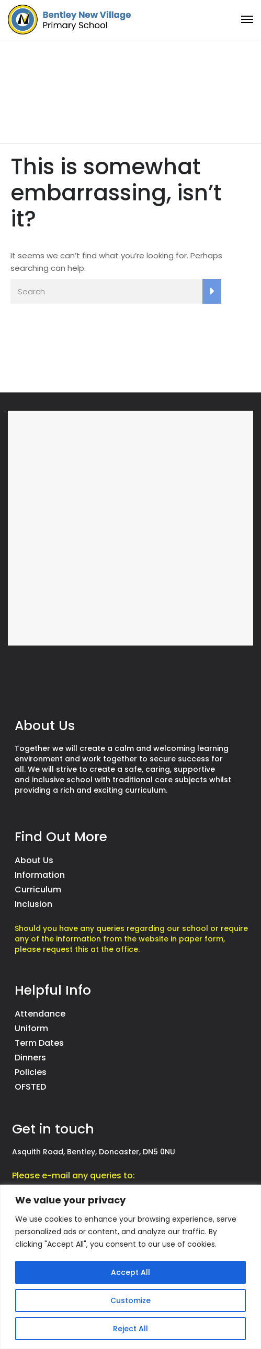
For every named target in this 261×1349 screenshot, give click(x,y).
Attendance (40, 1014)
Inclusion (33, 904)
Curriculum (38, 890)
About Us (34, 860)
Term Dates (39, 1043)
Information (40, 875)
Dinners (30, 1058)
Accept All (130, 1272)
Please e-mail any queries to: (73, 1175)
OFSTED (30, 1087)
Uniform (31, 1028)
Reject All (130, 1328)
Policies (31, 1072)
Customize (130, 1300)
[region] (130, 1267)
